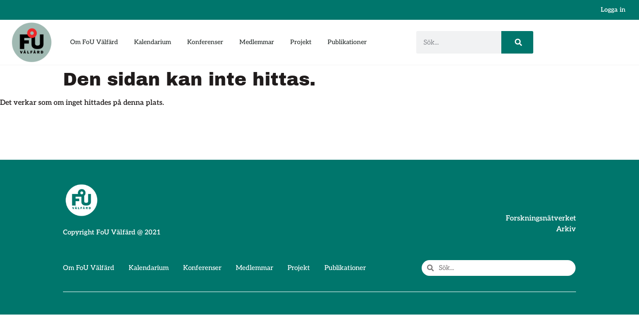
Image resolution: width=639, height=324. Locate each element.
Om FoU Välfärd (94, 42)
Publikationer (347, 42)
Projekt (300, 42)
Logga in (613, 10)
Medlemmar (256, 42)
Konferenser (205, 42)
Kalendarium (152, 42)
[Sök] (517, 42)
